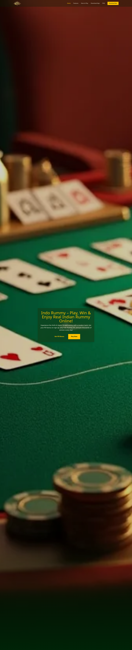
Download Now (113, 3)
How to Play (84, 3)
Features (75, 3)
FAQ (103, 3)
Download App (95, 3)
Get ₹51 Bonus (59, 336)
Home (69, 3)
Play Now (74, 336)
